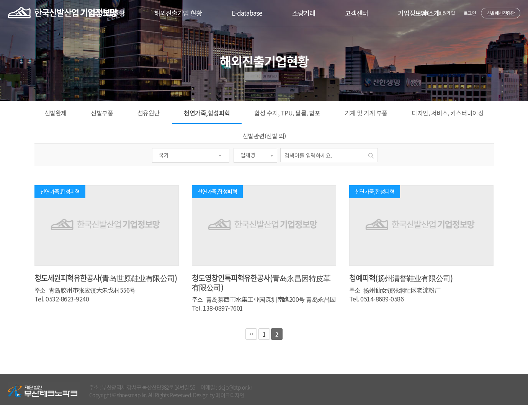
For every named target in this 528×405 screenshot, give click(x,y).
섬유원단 (148, 112)
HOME (424, 13)
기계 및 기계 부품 (366, 112)
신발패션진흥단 (501, 13)
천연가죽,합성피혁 (207, 112)
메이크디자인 (230, 395)
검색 (371, 155)
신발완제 (55, 112)
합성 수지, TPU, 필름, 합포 (287, 112)
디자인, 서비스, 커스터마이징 (448, 112)
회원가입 (446, 13)
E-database (247, 13)
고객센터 (356, 13)
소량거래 (303, 13)
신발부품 (102, 112)
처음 (251, 334)
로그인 (470, 13)
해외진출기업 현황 (178, 13)
